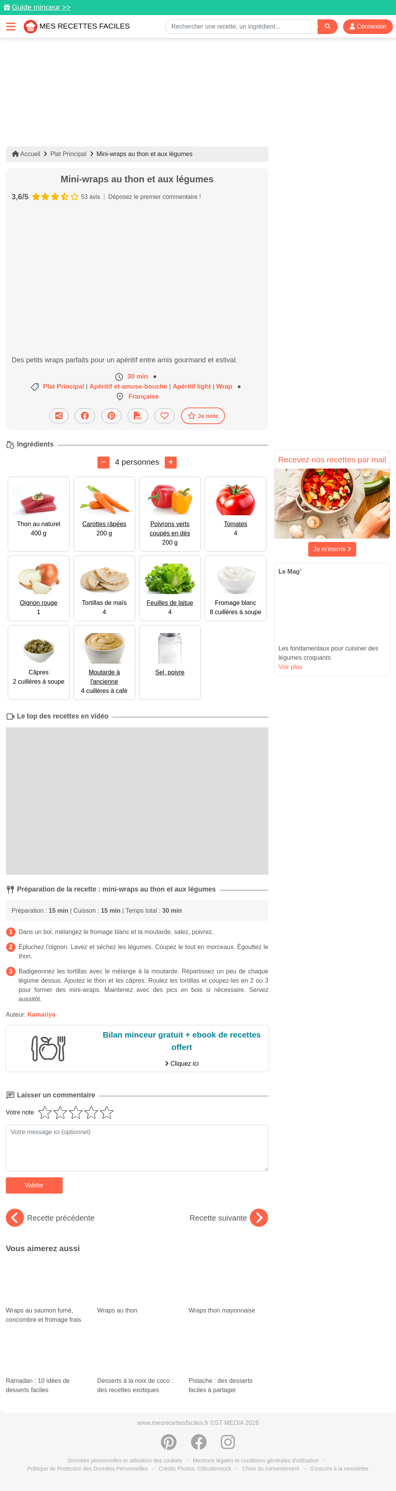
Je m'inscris (332, 549)
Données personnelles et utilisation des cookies (125, 1460)
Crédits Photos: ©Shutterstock (195, 1469)
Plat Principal (68, 154)
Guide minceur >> (41, 7)
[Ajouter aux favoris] (164, 415)
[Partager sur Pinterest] (111, 415)
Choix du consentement (270, 1469)
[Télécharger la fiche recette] (138, 415)
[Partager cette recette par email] (58, 415)
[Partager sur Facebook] (85, 415)
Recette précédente (50, 1218)
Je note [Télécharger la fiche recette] (203, 415)
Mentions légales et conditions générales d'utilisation (256, 1460)
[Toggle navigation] (11, 26)
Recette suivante (228, 1218)
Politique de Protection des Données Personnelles (87, 1469)
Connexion (368, 26)
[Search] (327, 26)
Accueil (26, 154)
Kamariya (41, 1014)
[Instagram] (228, 1446)
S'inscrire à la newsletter (339, 1469)
